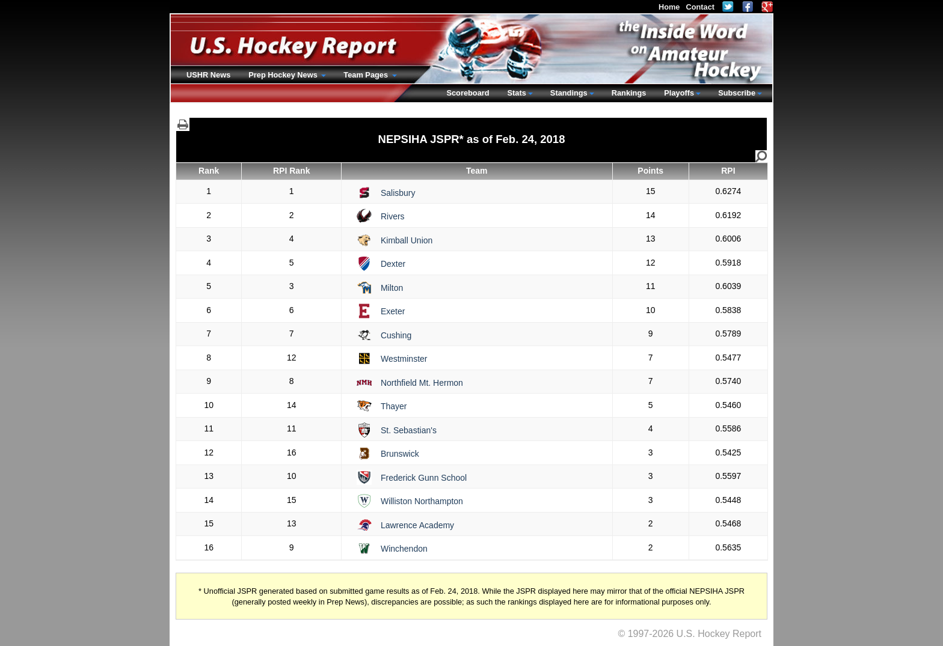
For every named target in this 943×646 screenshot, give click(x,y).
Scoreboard (467, 92)
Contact (700, 6)
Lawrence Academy (417, 525)
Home (669, 6)
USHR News (208, 74)
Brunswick (400, 454)
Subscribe (736, 92)
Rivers (393, 216)
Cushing (396, 335)
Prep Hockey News (283, 74)
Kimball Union (406, 240)
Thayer (394, 406)
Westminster (404, 359)
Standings (569, 92)
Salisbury (398, 193)
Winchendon (404, 548)
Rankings (629, 92)
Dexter (393, 264)
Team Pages (366, 74)
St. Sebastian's (409, 430)
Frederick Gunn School (424, 478)
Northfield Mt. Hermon (422, 383)
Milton (392, 288)
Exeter (393, 311)
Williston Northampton (422, 501)
